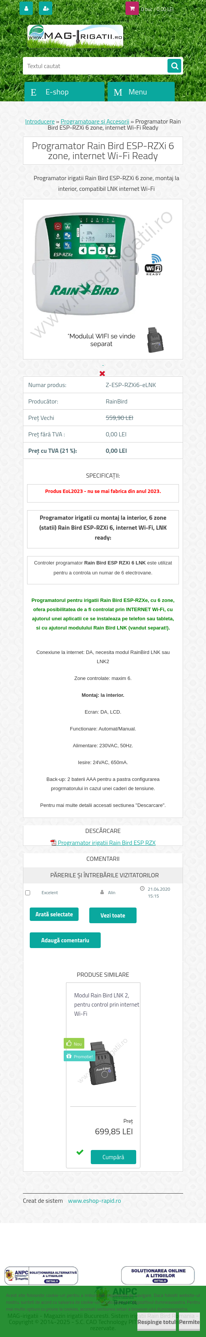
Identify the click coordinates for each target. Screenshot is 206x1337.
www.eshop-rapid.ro (94, 1200)
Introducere (40, 121)
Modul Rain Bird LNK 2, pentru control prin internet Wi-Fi (107, 1004)
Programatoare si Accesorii (95, 121)
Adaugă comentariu (65, 940)
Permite (189, 1321)
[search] (174, 66)
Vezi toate (113, 915)
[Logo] (75, 37)
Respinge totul (156, 1321)
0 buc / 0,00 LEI (157, 9)
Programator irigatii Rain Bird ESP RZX (103, 842)
